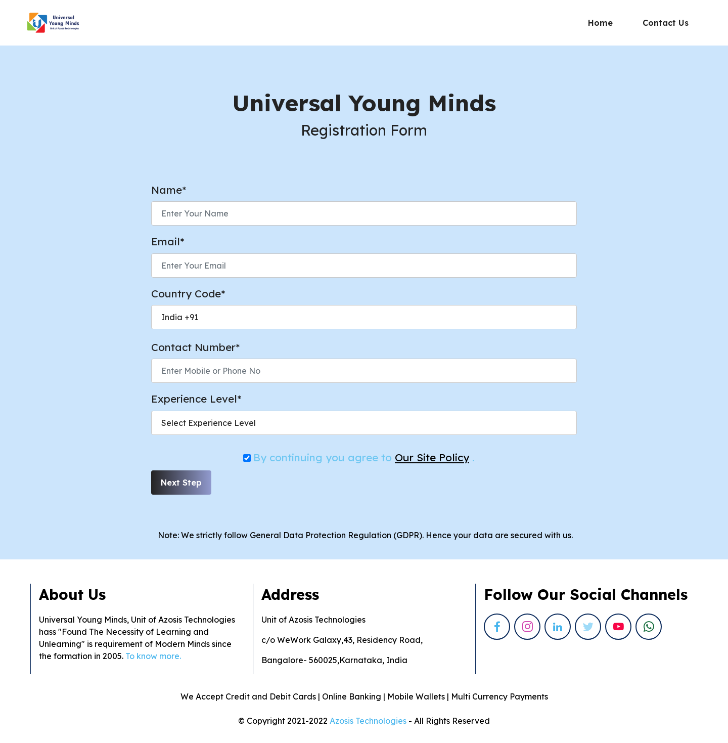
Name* (168, 189)
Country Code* (188, 293)
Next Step (181, 482)
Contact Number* (195, 347)
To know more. (154, 656)
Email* (167, 241)
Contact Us (666, 23)
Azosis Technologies (368, 721)
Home (600, 23)
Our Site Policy (432, 457)
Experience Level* (196, 398)
